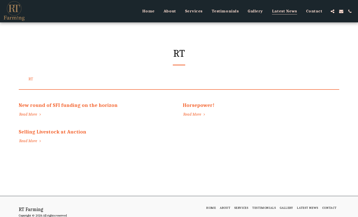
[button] (332, 11)
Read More (30, 114)
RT (31, 79)
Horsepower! (198, 105)
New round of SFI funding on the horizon (68, 105)
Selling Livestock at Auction (52, 132)
